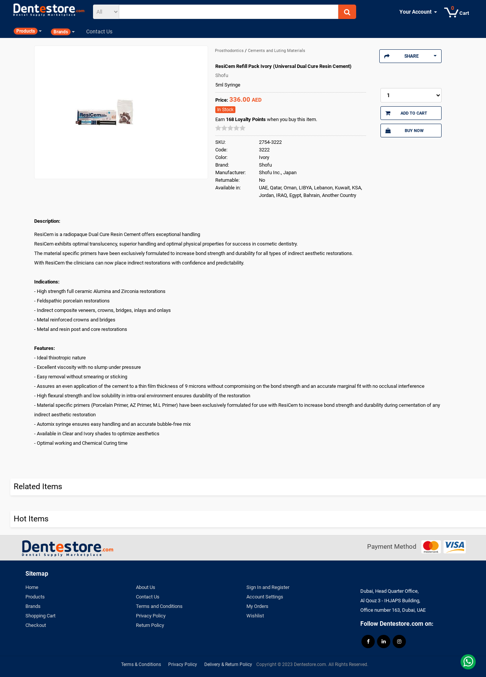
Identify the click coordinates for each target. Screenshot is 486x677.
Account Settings (264, 597)
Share (410, 56)
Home (31, 587)
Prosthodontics (230, 50)
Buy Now (404, 130)
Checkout (35, 625)
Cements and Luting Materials (276, 50)
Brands (33, 606)
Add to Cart (406, 113)
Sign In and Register (267, 587)
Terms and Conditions (159, 606)
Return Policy (150, 625)
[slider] (230, 128)
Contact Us (147, 597)
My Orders (257, 606)
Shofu (221, 75)
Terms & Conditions (141, 664)
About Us (145, 587)
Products (35, 597)
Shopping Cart (40, 616)
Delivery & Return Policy (228, 664)
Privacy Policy (151, 616)
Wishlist (255, 616)
